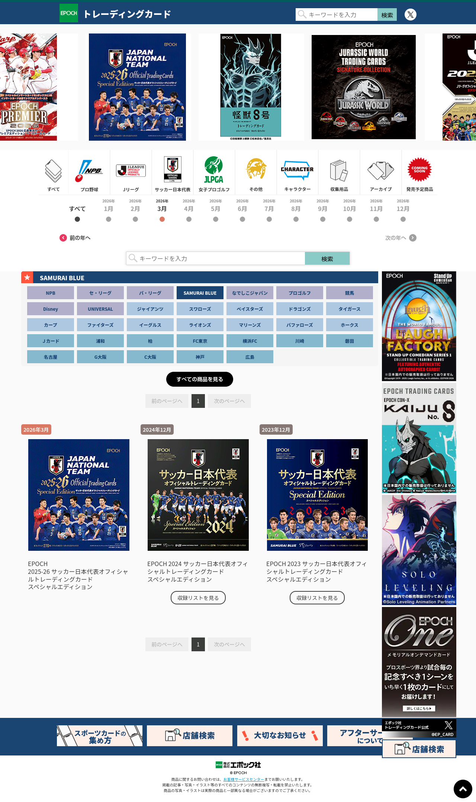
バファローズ (299, 325)
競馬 (349, 293)
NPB (50, 293)
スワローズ (200, 309)
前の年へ (75, 238)
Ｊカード (51, 341)
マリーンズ (250, 325)
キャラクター (297, 172)
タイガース (349, 309)
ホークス (349, 325)
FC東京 (200, 341)
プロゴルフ (300, 293)
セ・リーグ (100, 293)
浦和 (100, 341)
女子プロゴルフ (214, 172)
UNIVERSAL (100, 309)
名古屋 (50, 357)
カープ (50, 325)
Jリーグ (131, 172)
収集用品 (339, 172)
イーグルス (150, 325)
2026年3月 (162, 210)
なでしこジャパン (250, 293)
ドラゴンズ (300, 309)
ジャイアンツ (150, 309)
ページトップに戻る (463, 789)
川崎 (299, 341)
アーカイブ (381, 172)
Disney (50, 309)
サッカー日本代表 (172, 172)
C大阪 (150, 357)
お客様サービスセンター (243, 779)
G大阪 (100, 357)
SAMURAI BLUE (200, 293)
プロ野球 (89, 172)
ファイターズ (100, 325)
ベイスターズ (250, 309)
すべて (53, 172)
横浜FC (250, 341)
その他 (256, 172)
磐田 (349, 341)
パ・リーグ (150, 293)
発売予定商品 (419, 172)
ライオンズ (200, 325)
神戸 (200, 357)
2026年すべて (77, 210)
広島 (249, 357)
